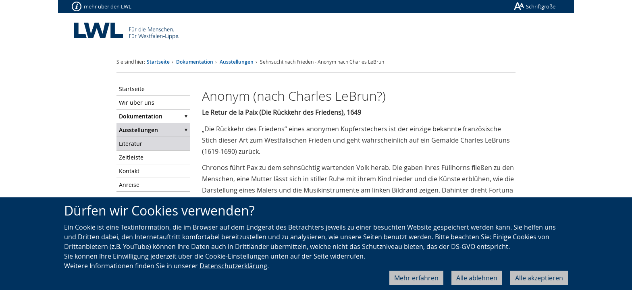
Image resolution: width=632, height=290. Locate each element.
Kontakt (129, 171)
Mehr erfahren (416, 277)
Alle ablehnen (476, 277)
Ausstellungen (237, 61)
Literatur (130, 143)
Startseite (158, 61)
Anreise (129, 184)
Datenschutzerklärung (233, 265)
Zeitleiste (131, 157)
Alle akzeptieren (539, 277)
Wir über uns (136, 102)
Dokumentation (194, 61)
